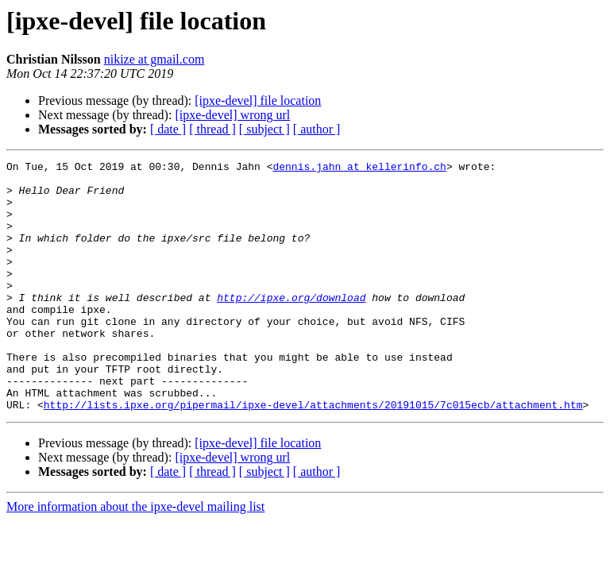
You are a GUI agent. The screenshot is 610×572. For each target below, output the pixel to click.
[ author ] (317, 129)
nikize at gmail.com (154, 59)
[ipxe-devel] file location (258, 100)
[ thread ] (212, 129)
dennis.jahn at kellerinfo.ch (359, 168)
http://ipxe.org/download (291, 326)
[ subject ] (264, 129)
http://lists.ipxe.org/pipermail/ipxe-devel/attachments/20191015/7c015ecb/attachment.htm (313, 454)
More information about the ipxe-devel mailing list (135, 556)
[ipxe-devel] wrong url (232, 115)
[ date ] (168, 129)
